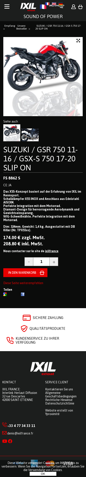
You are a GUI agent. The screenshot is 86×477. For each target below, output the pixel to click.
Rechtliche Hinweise (59, 400)
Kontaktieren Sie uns (59, 389)
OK (43, 473)
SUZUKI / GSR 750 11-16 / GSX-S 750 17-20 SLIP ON (40, 158)
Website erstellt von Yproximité (59, 412)
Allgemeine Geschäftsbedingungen (61, 394)
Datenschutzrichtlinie (59, 403)
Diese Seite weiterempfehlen (23, 283)
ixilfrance (51, 251)
